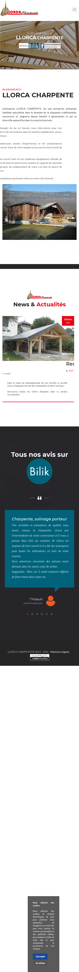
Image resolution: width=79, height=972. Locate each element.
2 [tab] (32, 614)
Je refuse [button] (40, 963)
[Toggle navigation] (74, 9)
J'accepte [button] (40, 956)
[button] (8, 359)
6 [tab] (51, 614)
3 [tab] (37, 614)
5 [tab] (47, 614)
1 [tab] (27, 614)
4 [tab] (42, 614)
